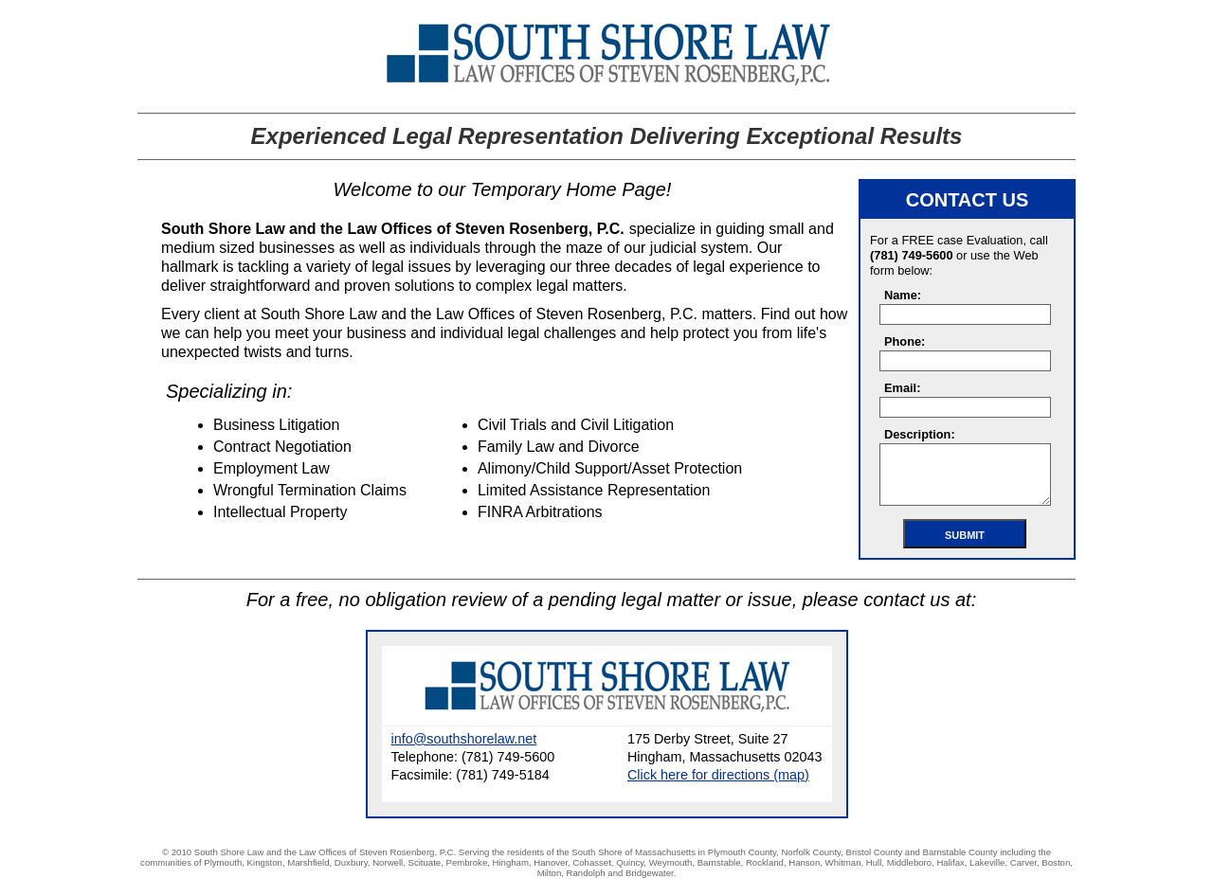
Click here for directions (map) (718, 774)
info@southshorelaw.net (464, 738)
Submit (965, 535)
